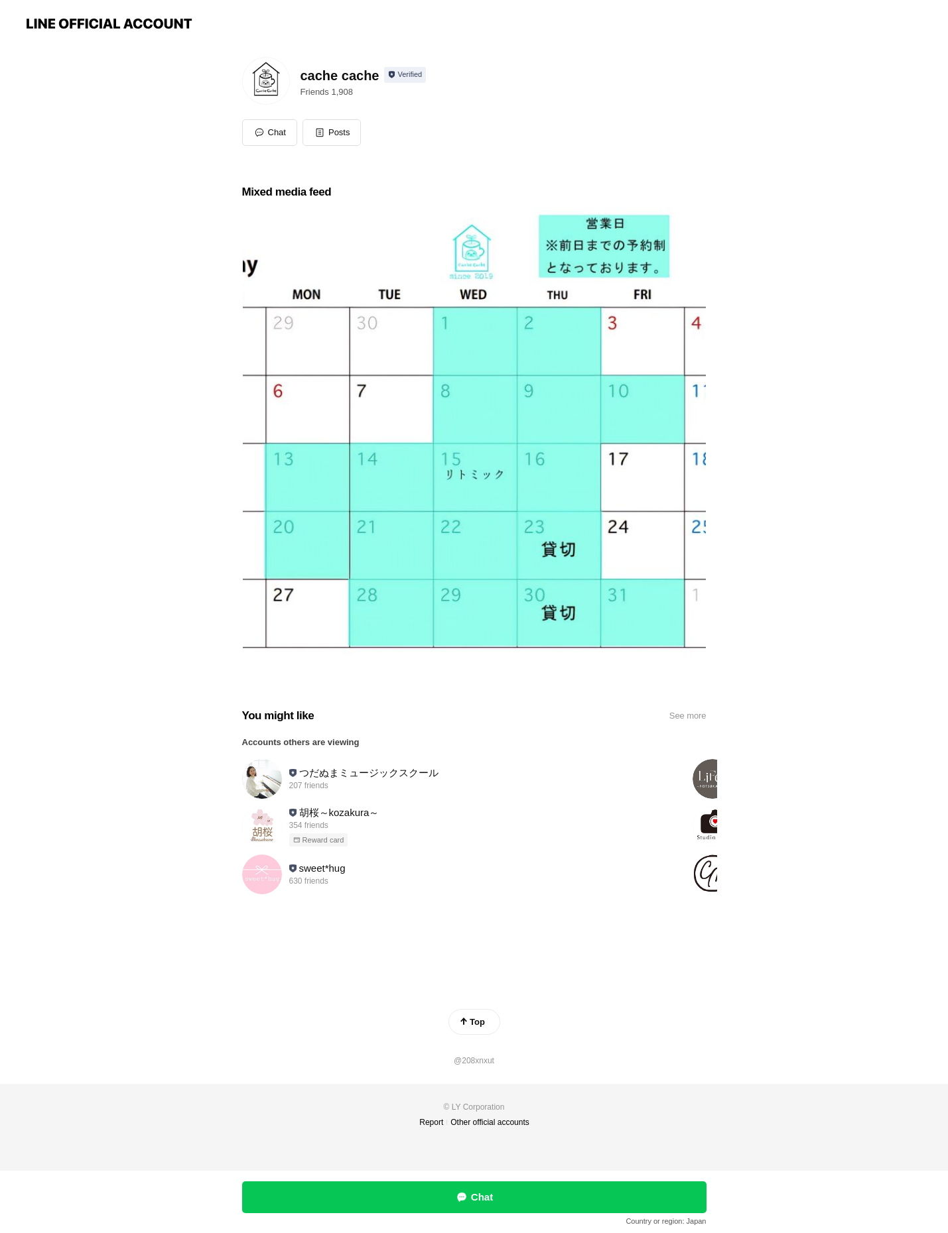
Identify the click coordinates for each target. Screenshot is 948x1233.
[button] (332, 132)
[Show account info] (405, 75)
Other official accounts (489, 1122)
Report (431, 1122)
